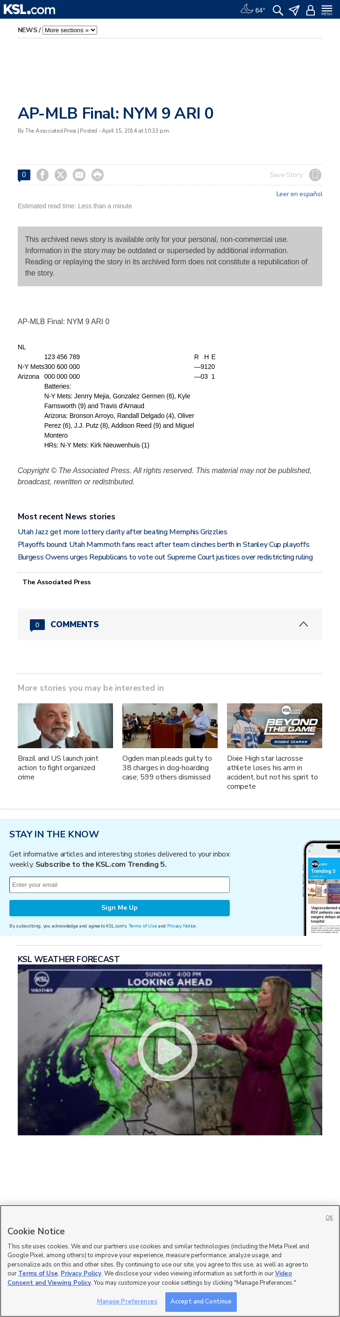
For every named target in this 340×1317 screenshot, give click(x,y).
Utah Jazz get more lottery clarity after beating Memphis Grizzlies (122, 532)
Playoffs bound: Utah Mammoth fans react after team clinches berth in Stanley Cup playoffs (164, 544)
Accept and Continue (201, 1301)
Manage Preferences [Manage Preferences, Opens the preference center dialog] (127, 1301)
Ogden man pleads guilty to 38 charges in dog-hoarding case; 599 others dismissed (167, 767)
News (27, 30)
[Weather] (252, 9)
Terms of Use (142, 926)
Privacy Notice (181, 926)
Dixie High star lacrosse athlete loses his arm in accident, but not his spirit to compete (272, 772)
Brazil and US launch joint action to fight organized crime (58, 767)
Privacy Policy (81, 1273)
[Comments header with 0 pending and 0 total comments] (170, 624)
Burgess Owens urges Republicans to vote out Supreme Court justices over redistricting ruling (165, 557)
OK (329, 1217)
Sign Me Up (119, 907)
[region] (170, 1261)
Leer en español (299, 194)
